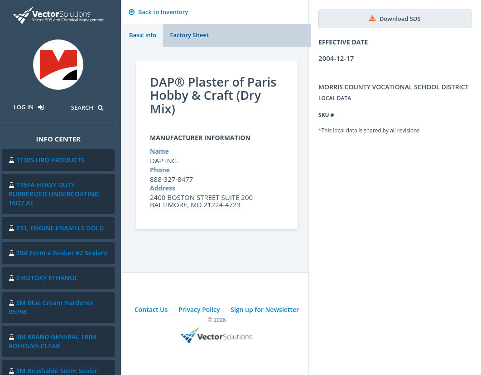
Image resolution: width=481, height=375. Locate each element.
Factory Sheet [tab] (189, 35)
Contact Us (151, 309)
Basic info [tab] (142, 35)
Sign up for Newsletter (265, 309)
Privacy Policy (199, 309)
